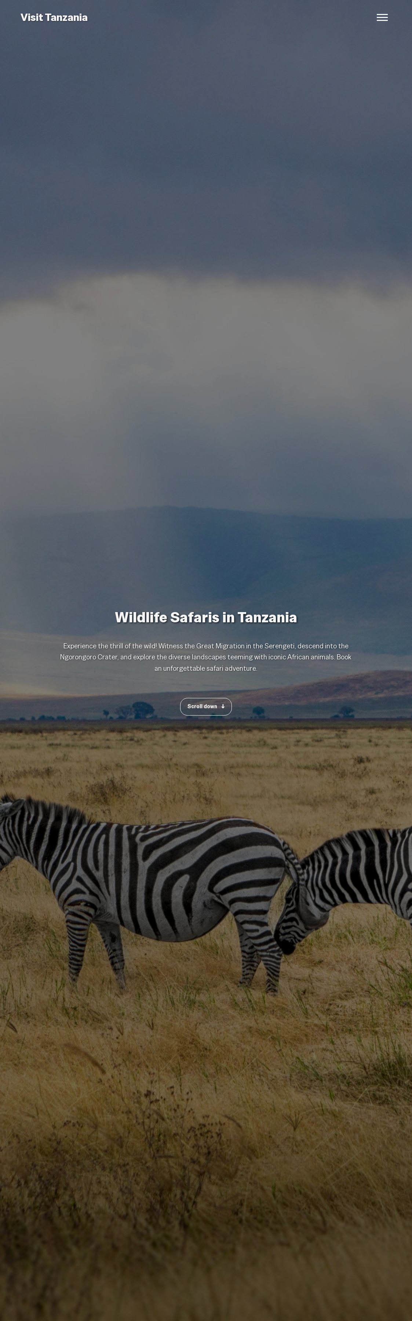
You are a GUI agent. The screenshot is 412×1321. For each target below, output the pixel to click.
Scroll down (206, 706)
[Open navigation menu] (382, 17)
